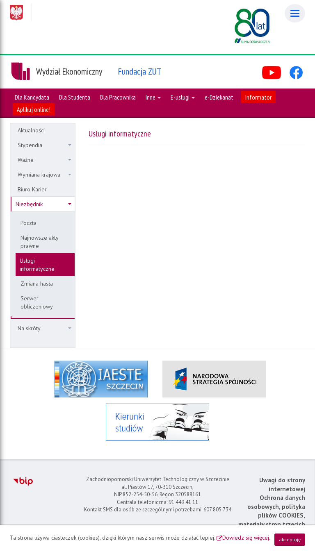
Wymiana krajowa (44, 174)
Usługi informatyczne (37, 264)
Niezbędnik (43, 204)
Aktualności (31, 130)
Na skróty (44, 328)
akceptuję (290, 539)
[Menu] (295, 13)
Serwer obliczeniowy (37, 302)
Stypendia (44, 145)
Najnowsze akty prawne (40, 242)
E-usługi (183, 97)
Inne (153, 97)
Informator (258, 97)
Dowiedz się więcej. (246, 537)
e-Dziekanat (219, 97)
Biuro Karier (32, 189)
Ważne (44, 159)
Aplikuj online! (33, 109)
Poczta (29, 223)
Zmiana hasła (37, 283)
